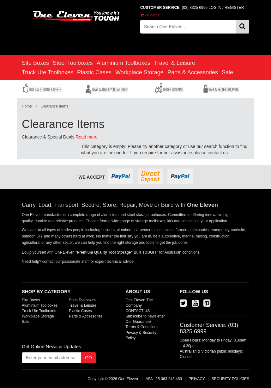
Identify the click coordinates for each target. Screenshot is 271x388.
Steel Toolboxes (73, 63)
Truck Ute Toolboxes (47, 72)
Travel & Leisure (174, 63)
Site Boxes (35, 63)
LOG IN (214, 7)
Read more (86, 136)
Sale (227, 72)
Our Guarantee (138, 321)
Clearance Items (54, 106)
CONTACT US (137, 311)
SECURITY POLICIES (230, 379)
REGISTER (234, 7)
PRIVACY (197, 379)
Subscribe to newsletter (145, 316)
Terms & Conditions (141, 327)
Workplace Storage (139, 72)
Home (27, 106)
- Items (150, 15)
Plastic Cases (94, 72)
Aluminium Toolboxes (123, 63)
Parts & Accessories (192, 72)
